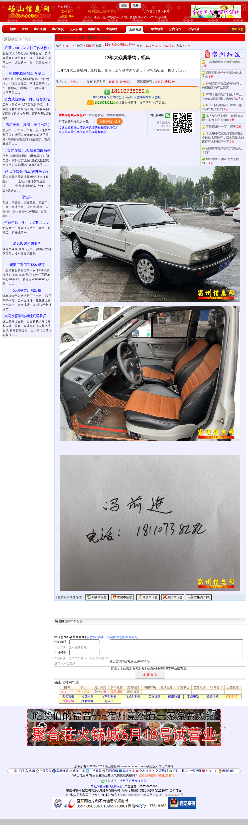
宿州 (64, 12)
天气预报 (68, 696)
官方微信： (124, 781)
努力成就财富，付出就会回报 (27, 99)
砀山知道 (228, 771)
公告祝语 (193, 29)
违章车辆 (68, 701)
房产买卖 (40, 29)
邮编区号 (212, 696)
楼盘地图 (87, 696)
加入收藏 (164, 11)
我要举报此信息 (109, 121)
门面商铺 (112, 771)
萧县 (71, 12)
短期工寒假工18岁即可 (27, 265)
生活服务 (112, 29)
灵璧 (64, 16)
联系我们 (116, 786)
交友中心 (67, 692)
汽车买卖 (169, 46)
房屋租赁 (62, 771)
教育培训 (157, 29)
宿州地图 (174, 696)
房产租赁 (58, 29)
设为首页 (150, 11)
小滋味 (27, 197)
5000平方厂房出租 (27, 290)
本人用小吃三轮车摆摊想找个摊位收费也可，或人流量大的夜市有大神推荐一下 (223, 137)
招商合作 (175, 29)
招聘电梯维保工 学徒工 (27, 74)
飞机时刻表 (133, 696)
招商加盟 (178, 771)
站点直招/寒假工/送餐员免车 (27, 171)
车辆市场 (135, 30)
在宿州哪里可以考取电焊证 (224, 62)
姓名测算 (87, 701)
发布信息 (237, 29)
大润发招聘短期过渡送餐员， (27, 316)
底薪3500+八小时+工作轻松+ (27, 48)
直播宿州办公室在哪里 (221, 126)
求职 (25, 29)
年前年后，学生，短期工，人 (27, 223)
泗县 (71, 16)
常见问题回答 (100, 786)
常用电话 (193, 696)
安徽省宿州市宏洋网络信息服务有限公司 (93, 790)
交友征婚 (76, 29)
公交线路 (155, 696)
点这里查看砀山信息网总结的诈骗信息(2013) (88, 127)
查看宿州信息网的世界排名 (157, 775)
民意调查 (117, 692)
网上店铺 (83, 692)
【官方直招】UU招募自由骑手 (27, 150)
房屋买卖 (46, 771)
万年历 (108, 701)
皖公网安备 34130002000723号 (163, 795)
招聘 (13, 29)
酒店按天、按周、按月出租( (27, 125)
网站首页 (133, 692)
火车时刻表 (108, 696)
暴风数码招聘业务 (27, 244)
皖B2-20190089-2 (131, 795)
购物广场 (94, 29)
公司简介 (176, 790)
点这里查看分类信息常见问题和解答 (83, 132)
